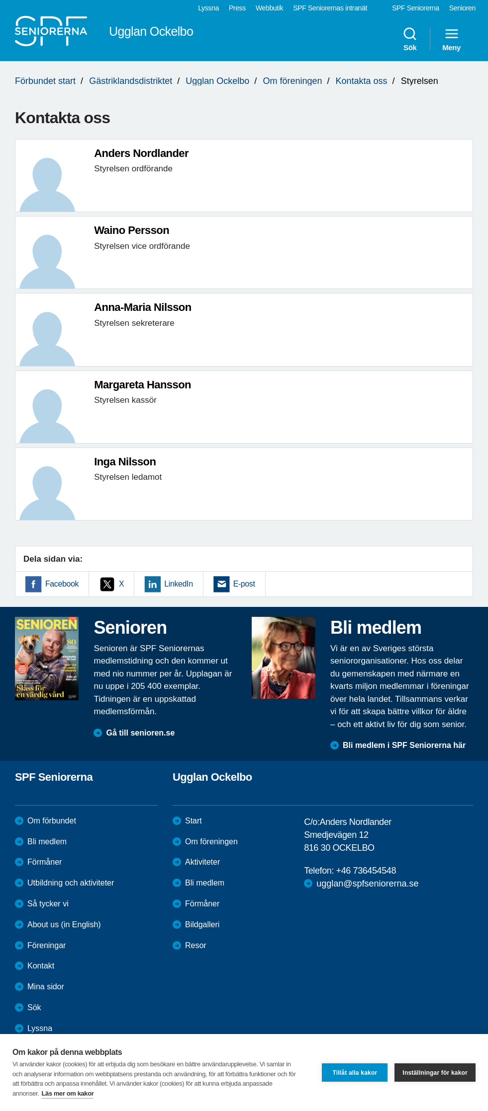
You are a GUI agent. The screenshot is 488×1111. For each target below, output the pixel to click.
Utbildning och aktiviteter (70, 883)
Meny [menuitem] (451, 38)
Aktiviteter (202, 862)
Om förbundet (51, 820)
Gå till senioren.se (140, 733)
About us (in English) (64, 924)
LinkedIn (178, 584)
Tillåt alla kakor (354, 1072)
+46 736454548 (366, 871)
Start (193, 820)
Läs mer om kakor (68, 1093)
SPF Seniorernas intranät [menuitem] (330, 8)
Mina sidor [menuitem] (45, 986)
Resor (195, 945)
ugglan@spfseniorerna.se (367, 884)
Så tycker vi (48, 903)
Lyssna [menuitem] (208, 8)
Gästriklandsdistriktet (130, 80)
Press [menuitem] (237, 8)
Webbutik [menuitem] (269, 8)
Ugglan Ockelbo (217, 80)
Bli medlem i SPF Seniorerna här (404, 745)
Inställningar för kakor (435, 1072)
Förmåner (44, 862)
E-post (244, 584)
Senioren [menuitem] (462, 8)
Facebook (62, 584)
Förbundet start (45, 80)
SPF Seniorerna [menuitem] (415, 8)
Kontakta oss (362, 80)
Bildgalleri (202, 924)
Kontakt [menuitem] (40, 966)
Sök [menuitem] (409, 38)
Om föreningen (292, 80)
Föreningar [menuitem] (46, 945)
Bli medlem (47, 841)
